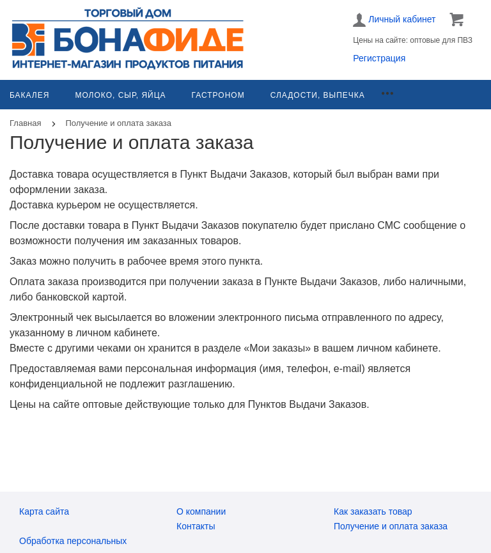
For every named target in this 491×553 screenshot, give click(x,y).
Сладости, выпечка (317, 95)
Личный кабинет (394, 20)
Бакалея (29, 95)
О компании (201, 511)
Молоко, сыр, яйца (120, 95)
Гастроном (218, 95)
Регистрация (379, 58)
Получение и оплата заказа (391, 526)
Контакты (195, 526)
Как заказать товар (373, 511)
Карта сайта (44, 511)
